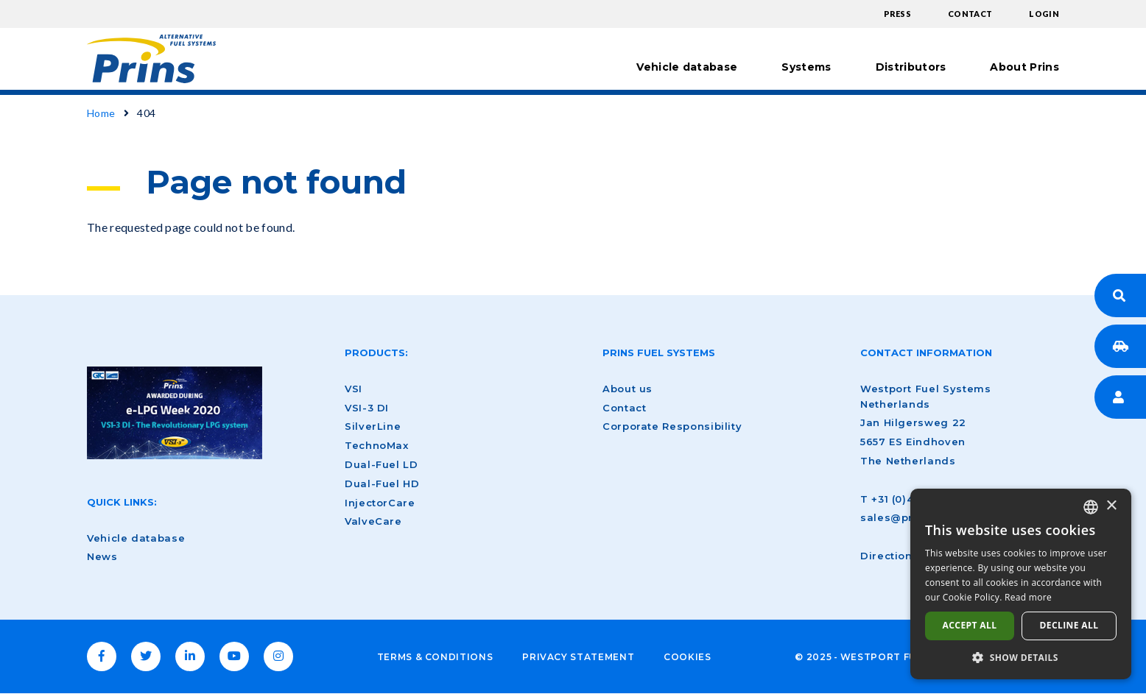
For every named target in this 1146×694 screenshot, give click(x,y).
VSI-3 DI (367, 408)
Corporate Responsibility (672, 426)
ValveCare (373, 521)
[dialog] (1020, 584)
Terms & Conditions (435, 656)
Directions (889, 556)
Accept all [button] (970, 625)
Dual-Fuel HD (382, 483)
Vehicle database (686, 67)
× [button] (1111, 505)
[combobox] (1090, 507)
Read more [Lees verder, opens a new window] (1028, 597)
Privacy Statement (578, 656)
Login (1044, 13)
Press (898, 13)
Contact (970, 13)
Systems (806, 67)
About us (627, 388)
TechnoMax (377, 445)
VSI (353, 388)
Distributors (911, 67)
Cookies (687, 656)
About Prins (1024, 67)
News (102, 556)
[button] (1021, 657)
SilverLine (373, 426)
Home (101, 113)
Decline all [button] (1069, 625)
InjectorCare (380, 503)
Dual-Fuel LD (381, 464)
